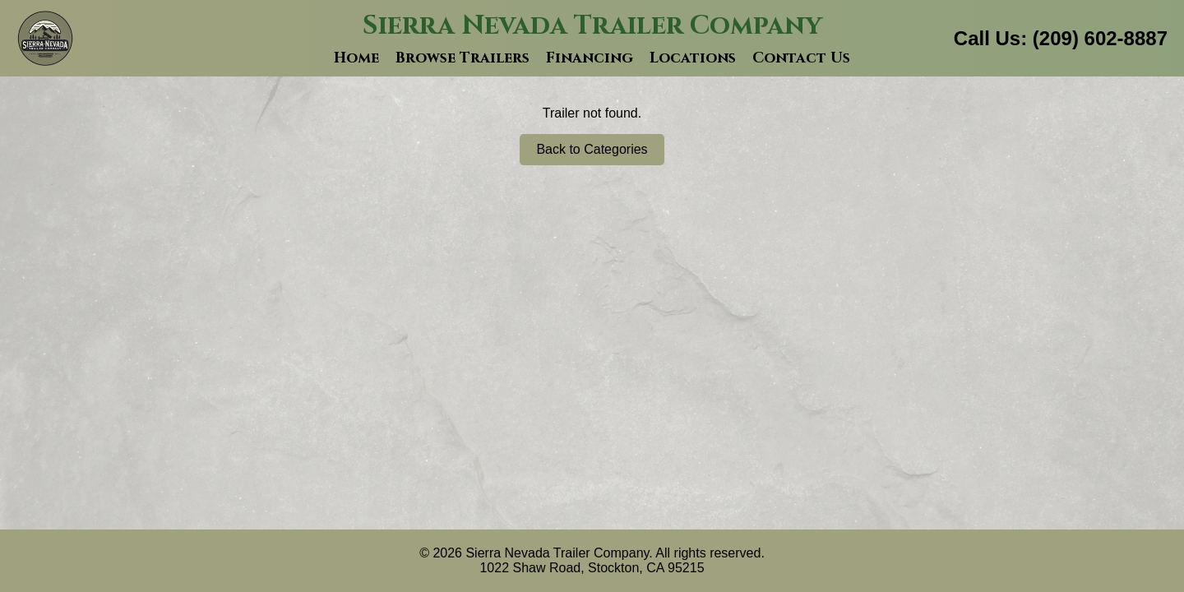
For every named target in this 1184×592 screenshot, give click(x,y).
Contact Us (801, 58)
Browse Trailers (462, 58)
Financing (589, 58)
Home (356, 58)
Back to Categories (591, 149)
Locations (693, 58)
